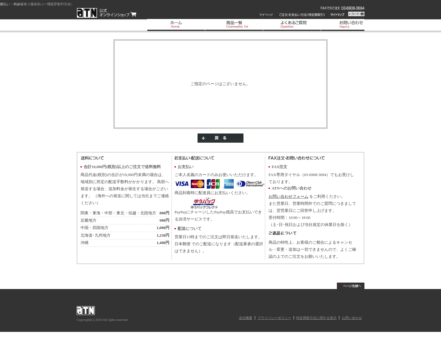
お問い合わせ (352, 318)
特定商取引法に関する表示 (316, 318)
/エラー (106, 13)
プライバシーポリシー (274, 318)
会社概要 (245, 318)
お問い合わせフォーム (288, 196)
